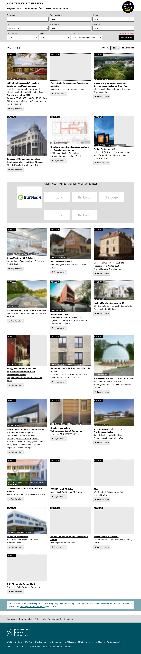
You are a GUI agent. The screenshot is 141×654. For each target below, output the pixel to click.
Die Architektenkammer (36, 641)
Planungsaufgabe (56, 15)
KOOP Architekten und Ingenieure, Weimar (26, 494)
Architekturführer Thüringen (25, 3)
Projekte (11, 8)
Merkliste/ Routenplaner (57, 8)
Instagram (57, 646)
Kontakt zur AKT (114, 641)
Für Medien (100, 641)
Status (41, 33)
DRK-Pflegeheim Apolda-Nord (21, 583)
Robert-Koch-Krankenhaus (106, 536)
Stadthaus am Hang (59, 314)
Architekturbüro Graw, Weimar (107, 268)
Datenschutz (40, 618)
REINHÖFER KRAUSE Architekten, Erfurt (68, 374)
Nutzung (95, 15)
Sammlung (96, 24)
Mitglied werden (85, 641)
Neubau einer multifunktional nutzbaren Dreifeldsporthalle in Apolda (25, 431)
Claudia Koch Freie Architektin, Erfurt (67, 89)
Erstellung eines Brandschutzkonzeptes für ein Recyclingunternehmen (70, 148)
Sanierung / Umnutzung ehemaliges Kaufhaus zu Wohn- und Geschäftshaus (25, 160)
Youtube (67, 646)
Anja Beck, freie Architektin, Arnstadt (23, 88)
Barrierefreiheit (26, 618)
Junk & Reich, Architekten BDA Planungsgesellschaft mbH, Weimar (23, 437)
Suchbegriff (11, 15)
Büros (20, 8)
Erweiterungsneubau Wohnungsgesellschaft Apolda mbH (66, 429)
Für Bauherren (55, 641)
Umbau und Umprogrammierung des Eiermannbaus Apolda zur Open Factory (112, 84)
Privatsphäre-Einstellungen (32, 606)
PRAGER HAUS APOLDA (61, 488)
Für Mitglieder (69, 641)
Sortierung (75, 33)
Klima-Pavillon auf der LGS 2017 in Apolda (113, 378)
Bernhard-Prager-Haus (61, 261)
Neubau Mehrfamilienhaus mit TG (109, 302)
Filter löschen (127, 33)
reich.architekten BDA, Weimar (107, 381)
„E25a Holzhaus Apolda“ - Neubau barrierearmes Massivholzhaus (23, 84)
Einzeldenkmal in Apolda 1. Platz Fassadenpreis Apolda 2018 (109, 264)
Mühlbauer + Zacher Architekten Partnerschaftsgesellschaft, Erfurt (65, 154)
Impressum (12, 618)
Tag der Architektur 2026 (18, 95)
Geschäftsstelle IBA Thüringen (21, 258)
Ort (8, 24)
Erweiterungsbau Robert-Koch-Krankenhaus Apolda (108, 430)
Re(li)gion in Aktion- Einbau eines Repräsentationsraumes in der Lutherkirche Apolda (22, 371)
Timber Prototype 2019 (104, 149)
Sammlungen (31, 8)
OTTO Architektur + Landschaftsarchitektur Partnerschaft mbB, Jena (113, 307)
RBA (96, 488)
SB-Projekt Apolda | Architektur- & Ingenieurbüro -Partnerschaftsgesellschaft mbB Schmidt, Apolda (69, 320)
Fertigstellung (12, 33)
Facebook (47, 646)
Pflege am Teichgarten (17, 536)
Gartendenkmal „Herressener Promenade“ (27, 310)
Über (41, 8)
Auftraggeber (55, 24)
